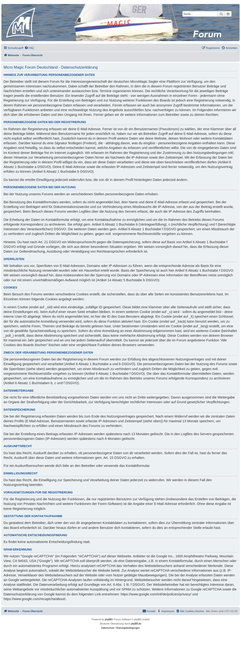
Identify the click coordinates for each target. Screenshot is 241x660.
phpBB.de (136, 623)
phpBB (108, 619)
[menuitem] (29, 48)
